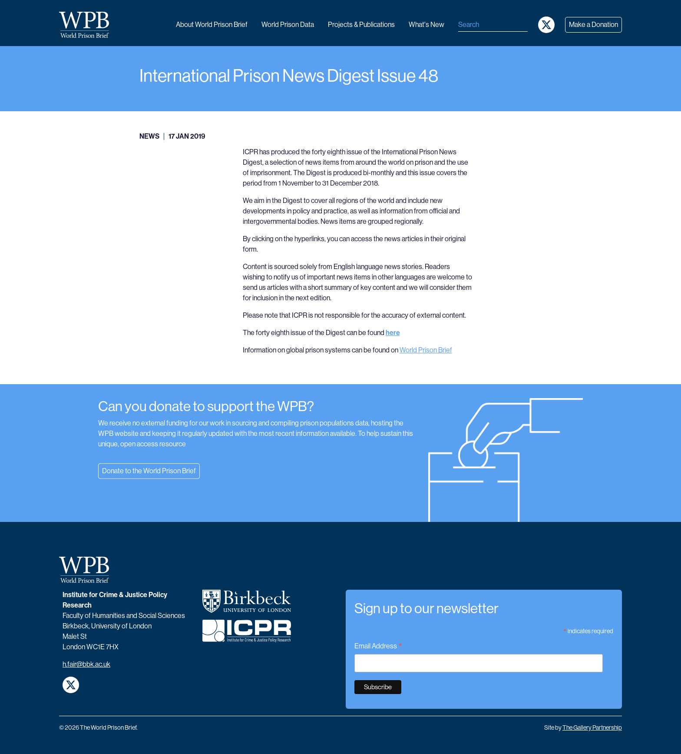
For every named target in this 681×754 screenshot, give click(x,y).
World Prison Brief (426, 350)
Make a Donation (593, 24)
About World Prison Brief (212, 24)
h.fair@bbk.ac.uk (86, 664)
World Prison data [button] (287, 24)
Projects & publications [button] (361, 24)
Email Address (378, 647)
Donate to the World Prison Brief (149, 471)
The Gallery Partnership (592, 727)
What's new (426, 24)
